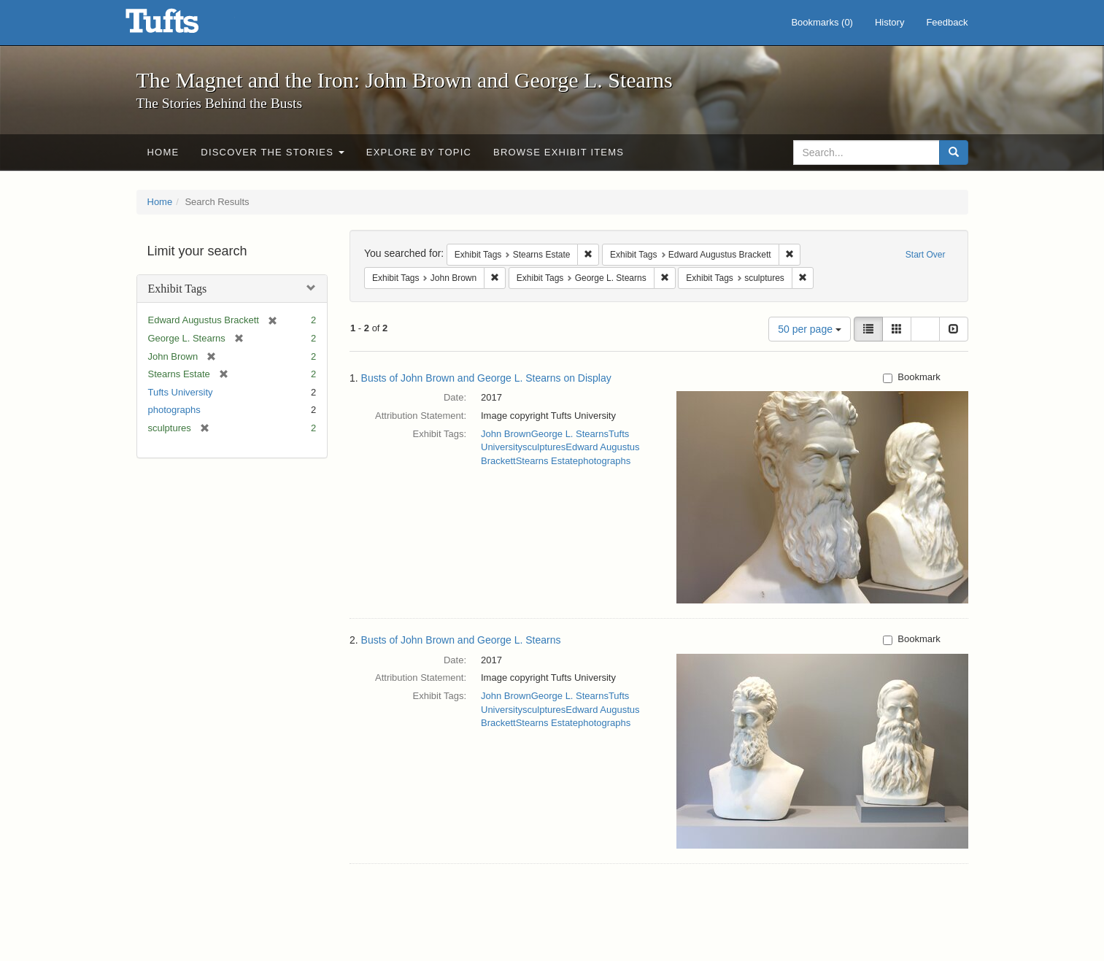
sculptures (543, 446)
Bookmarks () (822, 22)
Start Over (926, 255)
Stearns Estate (547, 460)
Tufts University (180, 392)
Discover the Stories (272, 152)
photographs (174, 409)
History (889, 22)
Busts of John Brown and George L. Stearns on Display (486, 378)
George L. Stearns (570, 433)
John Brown (506, 433)
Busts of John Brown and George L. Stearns (461, 640)
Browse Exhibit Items (558, 152)
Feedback (947, 22)
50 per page (809, 329)
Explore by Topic (418, 152)
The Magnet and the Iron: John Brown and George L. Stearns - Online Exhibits (180, 25)
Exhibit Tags (177, 288)
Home (163, 152)
